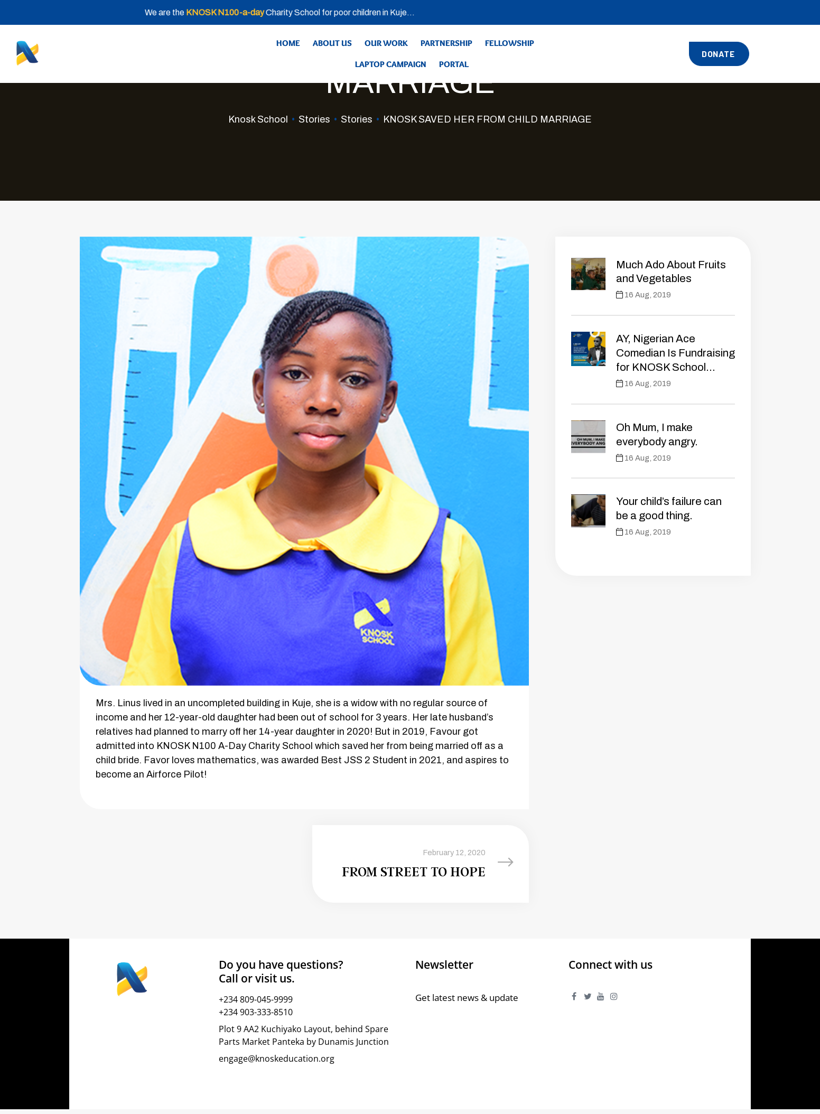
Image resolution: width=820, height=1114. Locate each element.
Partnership (446, 43)
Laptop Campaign (390, 64)
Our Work (386, 43)
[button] (719, 53)
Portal (454, 64)
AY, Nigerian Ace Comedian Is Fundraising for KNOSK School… (675, 353)
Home (288, 43)
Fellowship (509, 43)
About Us (332, 43)
